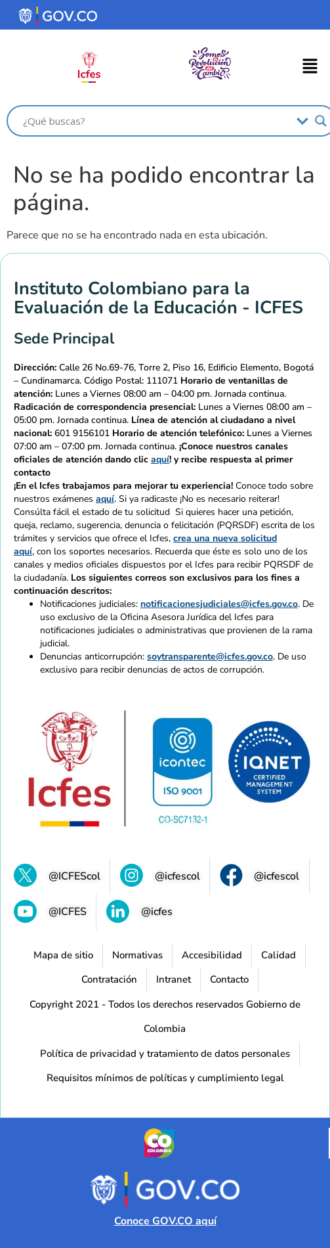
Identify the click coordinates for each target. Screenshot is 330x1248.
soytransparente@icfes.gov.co (210, 656)
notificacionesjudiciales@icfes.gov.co (219, 604)
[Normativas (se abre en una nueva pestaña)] (137, 955)
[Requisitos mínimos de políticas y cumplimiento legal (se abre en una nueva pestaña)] (165, 1078)
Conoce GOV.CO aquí (165, 1221)
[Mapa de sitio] (63, 955)
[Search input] (156, 121)
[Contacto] (229, 980)
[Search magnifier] (321, 121)
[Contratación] (109, 980)
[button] (310, 67)
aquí (160, 459)
